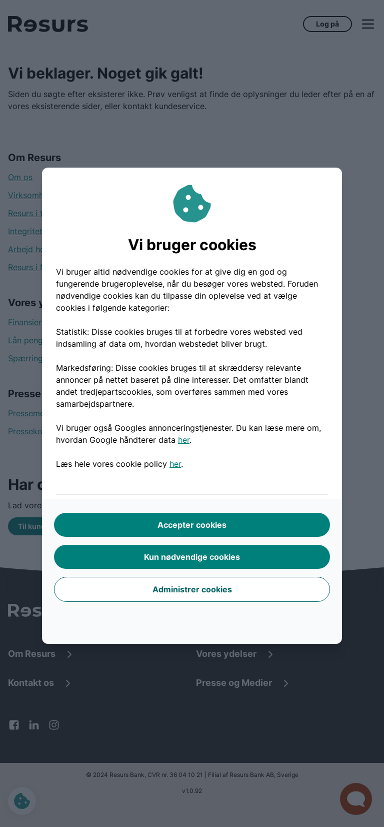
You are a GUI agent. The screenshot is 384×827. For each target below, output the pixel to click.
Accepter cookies (192, 525)
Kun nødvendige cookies (192, 557)
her (184, 440)
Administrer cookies (192, 589)
